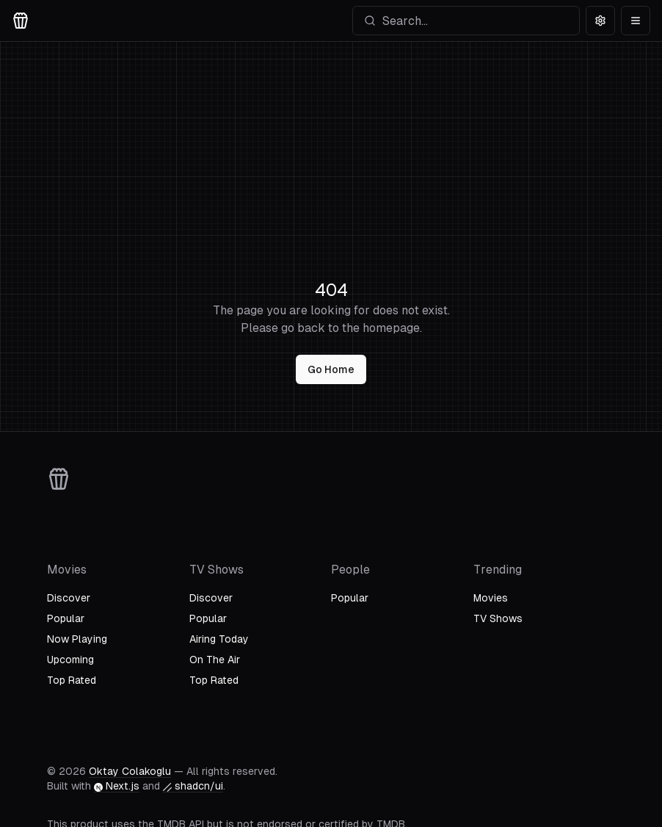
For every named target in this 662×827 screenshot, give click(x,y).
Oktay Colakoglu (130, 771)
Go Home (331, 369)
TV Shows (498, 618)
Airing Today (219, 639)
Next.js (116, 786)
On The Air (214, 659)
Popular (65, 618)
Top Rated (71, 680)
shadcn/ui (193, 786)
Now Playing (77, 639)
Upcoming (70, 659)
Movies (490, 598)
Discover (68, 598)
